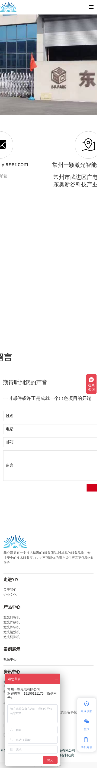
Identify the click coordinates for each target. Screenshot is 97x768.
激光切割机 (11, 637)
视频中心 (9, 659)
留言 (10, 465)
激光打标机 (11, 617)
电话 (10, 429)
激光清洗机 (11, 632)
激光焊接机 (11, 622)
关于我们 (9, 590)
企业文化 (9, 594)
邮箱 (10, 442)
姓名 (10, 416)
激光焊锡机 (11, 627)
